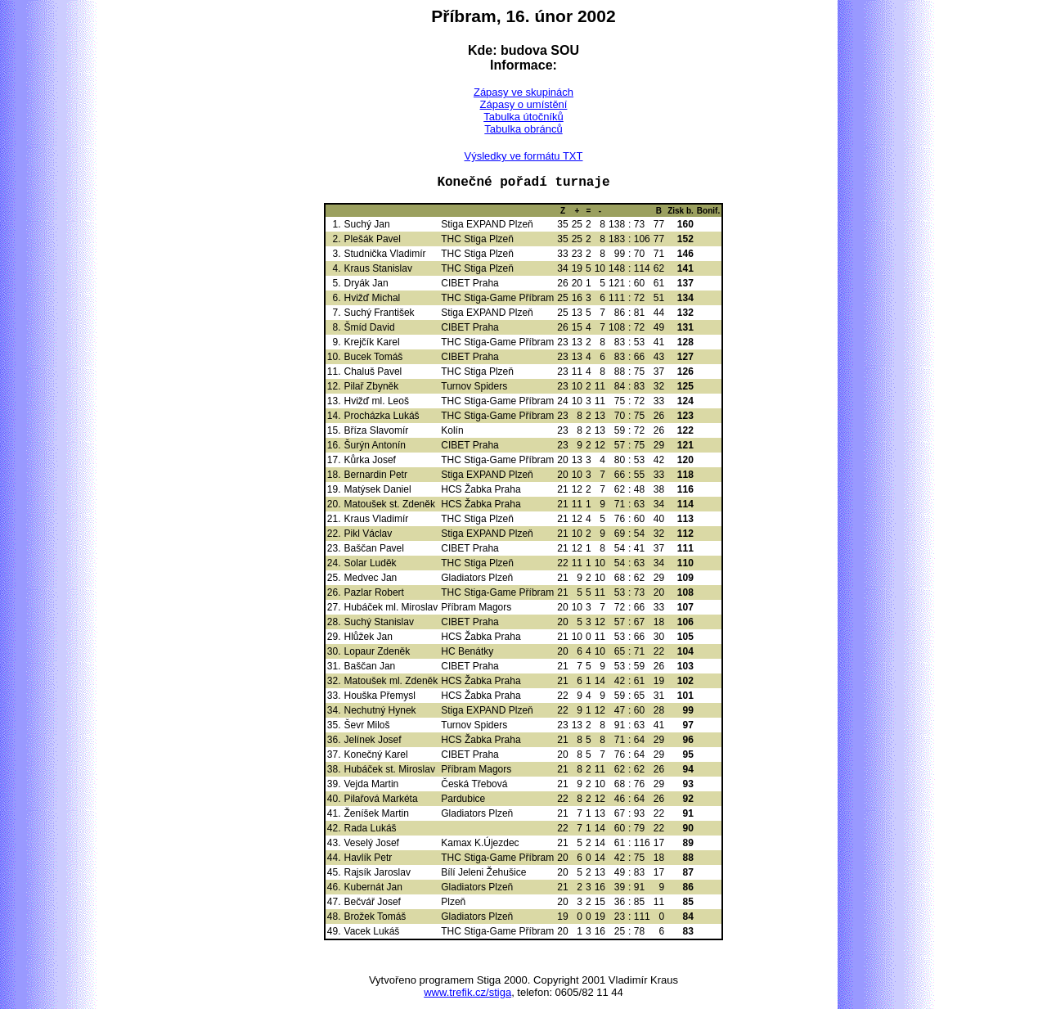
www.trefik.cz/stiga (467, 992)
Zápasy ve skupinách (523, 92)
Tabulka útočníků (523, 116)
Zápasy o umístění (524, 104)
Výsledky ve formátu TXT (524, 156)
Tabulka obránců (523, 129)
